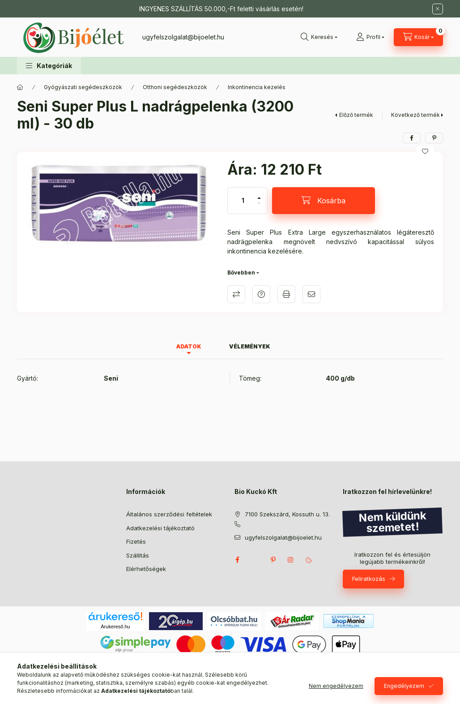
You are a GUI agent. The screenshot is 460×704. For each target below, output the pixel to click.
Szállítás (137, 555)
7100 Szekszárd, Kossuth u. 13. (287, 514)
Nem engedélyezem (336, 686)
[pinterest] (434, 138)
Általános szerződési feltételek (169, 514)
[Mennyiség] (243, 201)
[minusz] (259, 207)
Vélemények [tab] (249, 346)
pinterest (273, 560)
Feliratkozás (368, 578)
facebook (237, 560)
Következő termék (415, 115)
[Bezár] (437, 9)
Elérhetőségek (146, 568)
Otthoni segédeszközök (175, 87)
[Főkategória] (20, 87)
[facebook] (412, 138)
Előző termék (356, 115)
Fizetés (136, 541)
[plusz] (259, 194)
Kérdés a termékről (261, 294)
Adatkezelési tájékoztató (160, 528)
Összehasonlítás (236, 294)
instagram (291, 560)
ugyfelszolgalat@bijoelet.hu (183, 37)
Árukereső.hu (115, 626)
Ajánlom (311, 294)
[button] (49, 65)
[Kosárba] (323, 200)
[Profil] (370, 37)
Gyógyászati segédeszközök (83, 87)
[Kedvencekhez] (425, 151)
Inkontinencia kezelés (256, 87)
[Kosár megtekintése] (418, 37)
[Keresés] (319, 37)
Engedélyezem (404, 686)
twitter (255, 560)
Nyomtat (286, 294)
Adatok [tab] (188, 346)
